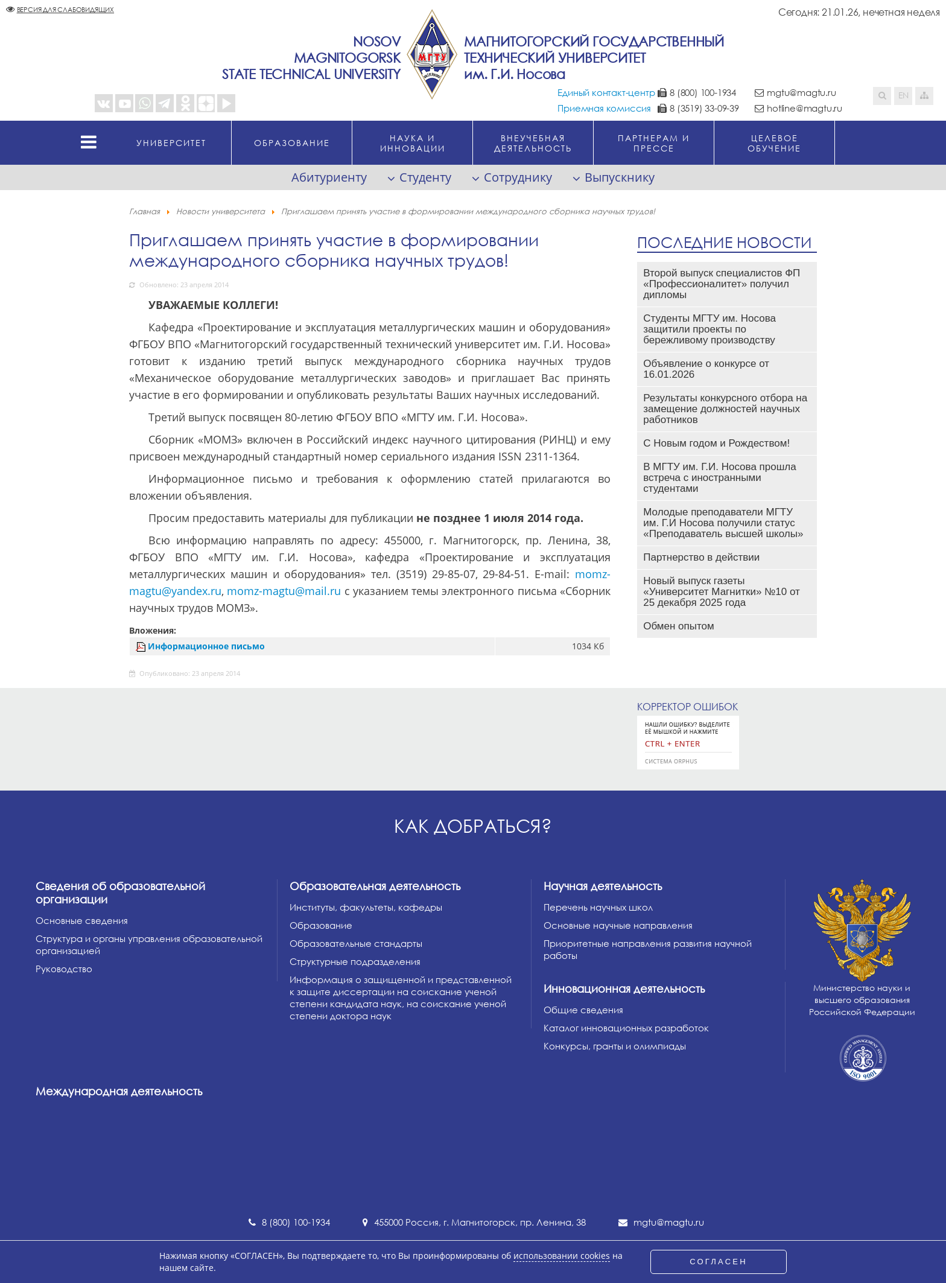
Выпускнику (620, 177)
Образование (321, 925)
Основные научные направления (618, 925)
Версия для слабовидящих (65, 9)
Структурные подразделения (355, 961)
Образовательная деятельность (375, 886)
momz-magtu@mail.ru (284, 591)
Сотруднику (518, 177)
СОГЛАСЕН (719, 1261)
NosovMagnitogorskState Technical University (311, 57)
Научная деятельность (603, 886)
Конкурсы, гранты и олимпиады (615, 1045)
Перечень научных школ (598, 907)
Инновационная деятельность (624, 988)
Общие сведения (583, 1009)
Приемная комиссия (604, 108)
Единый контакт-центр (606, 92)
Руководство (64, 968)
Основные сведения (82, 920)
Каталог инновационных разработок (626, 1027)
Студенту (425, 177)
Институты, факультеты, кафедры (366, 907)
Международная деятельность (119, 1091)
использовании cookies (561, 1255)
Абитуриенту (329, 177)
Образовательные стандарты (356, 943)
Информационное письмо (206, 646)
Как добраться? (473, 826)
